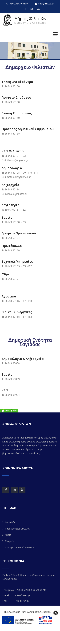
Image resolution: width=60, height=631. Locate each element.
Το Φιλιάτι (10, 522)
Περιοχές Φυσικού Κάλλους (19, 547)
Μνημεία (9, 541)
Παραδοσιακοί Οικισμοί (17, 528)
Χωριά (8, 534)
